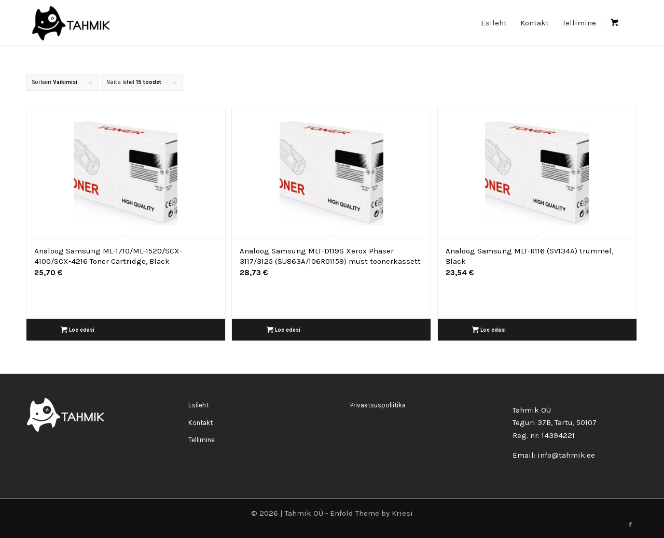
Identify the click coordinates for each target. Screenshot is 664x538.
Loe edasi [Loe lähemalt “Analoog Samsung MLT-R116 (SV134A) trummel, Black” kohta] (489, 329)
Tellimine (201, 440)
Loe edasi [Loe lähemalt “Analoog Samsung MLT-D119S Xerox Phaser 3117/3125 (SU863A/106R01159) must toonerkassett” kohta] (283, 329)
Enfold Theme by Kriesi (371, 513)
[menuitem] (494, 23)
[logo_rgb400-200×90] (70, 23)
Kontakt (200, 423)
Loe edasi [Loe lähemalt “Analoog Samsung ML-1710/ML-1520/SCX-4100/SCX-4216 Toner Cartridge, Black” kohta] (77, 329)
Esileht (198, 405)
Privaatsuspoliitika (378, 405)
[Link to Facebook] (630, 525)
